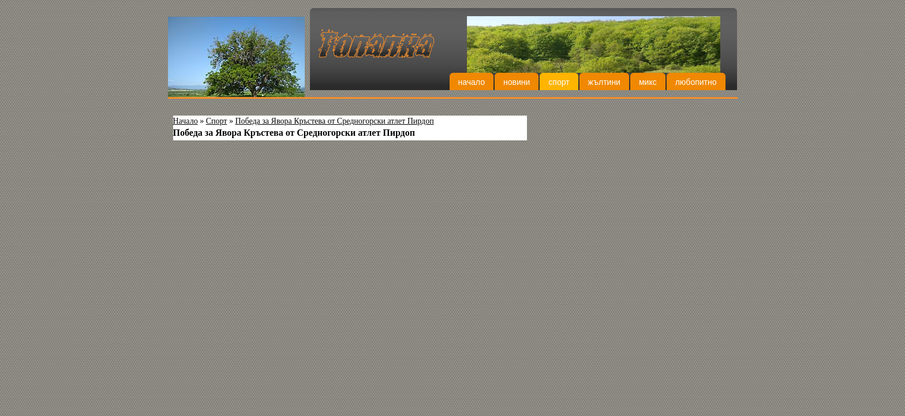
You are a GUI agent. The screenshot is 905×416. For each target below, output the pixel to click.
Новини (516, 82)
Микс (648, 82)
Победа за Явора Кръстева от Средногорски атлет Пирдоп (334, 121)
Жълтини (604, 82)
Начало (471, 82)
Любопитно (696, 82)
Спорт (558, 82)
